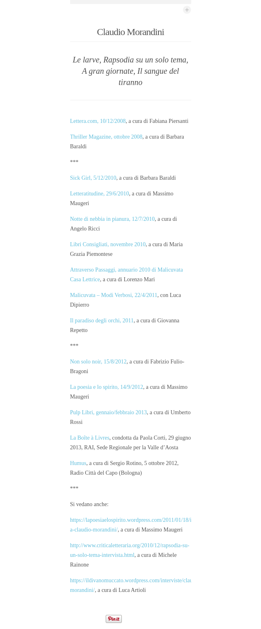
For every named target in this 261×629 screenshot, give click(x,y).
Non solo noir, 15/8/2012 (98, 362)
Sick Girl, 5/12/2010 (93, 178)
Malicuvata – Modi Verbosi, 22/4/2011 (114, 295)
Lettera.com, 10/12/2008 (98, 121)
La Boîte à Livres (90, 438)
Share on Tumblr (146, 619)
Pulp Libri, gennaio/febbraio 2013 (108, 412)
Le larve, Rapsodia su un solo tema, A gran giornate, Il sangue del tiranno (130, 71)
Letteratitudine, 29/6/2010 (99, 194)
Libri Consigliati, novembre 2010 (108, 244)
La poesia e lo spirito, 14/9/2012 (106, 387)
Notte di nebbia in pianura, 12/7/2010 (112, 219)
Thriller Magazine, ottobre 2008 (106, 137)
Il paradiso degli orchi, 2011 (102, 321)
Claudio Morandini (130, 32)
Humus (78, 463)
